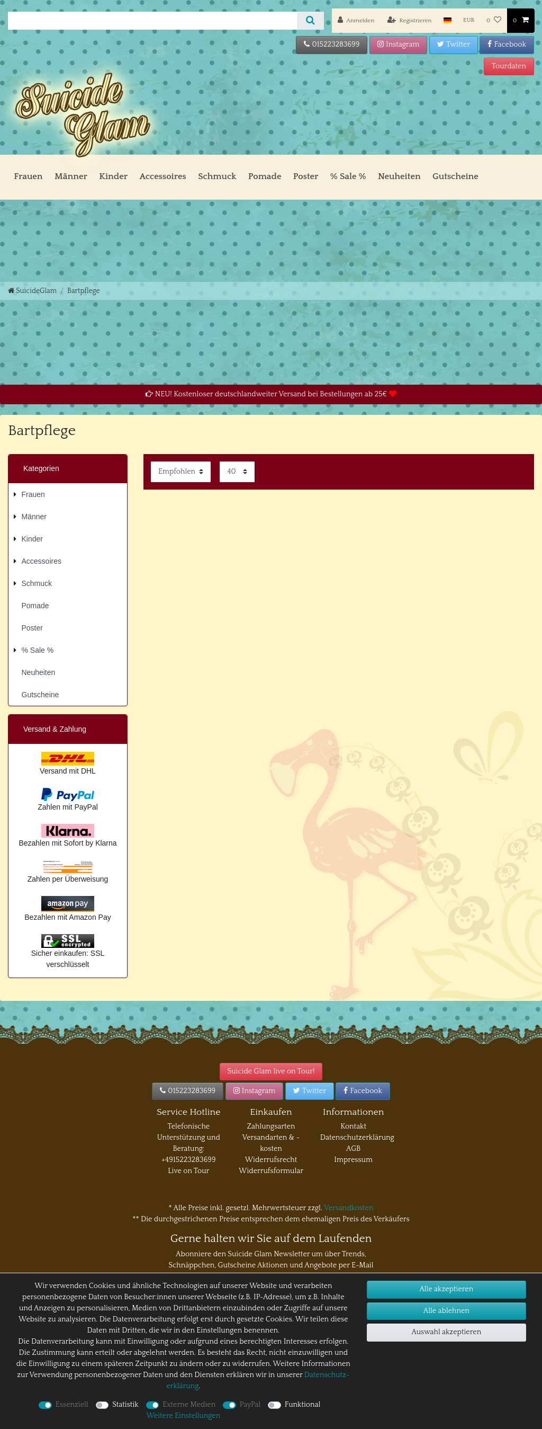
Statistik (125, 1404)
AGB (353, 1148)
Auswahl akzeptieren (446, 1332)
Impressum (353, 1160)
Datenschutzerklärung (357, 1137)
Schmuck (217, 176)
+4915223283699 (188, 1160)
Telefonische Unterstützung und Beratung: (188, 1137)
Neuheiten (399, 176)
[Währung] (469, 20)
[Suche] (310, 21)
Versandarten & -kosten (271, 1143)
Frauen (28, 176)
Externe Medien (188, 1404)
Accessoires (162, 176)
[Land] (447, 20)
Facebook (506, 44)
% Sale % (348, 176)
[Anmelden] (356, 20)
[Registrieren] (410, 20)
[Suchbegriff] (152, 21)
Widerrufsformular (271, 1171)
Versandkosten (348, 1208)
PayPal (250, 1404)
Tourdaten (509, 66)
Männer (71, 176)
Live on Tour (188, 1171)
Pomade (265, 176)
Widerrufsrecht (271, 1160)
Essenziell (72, 1404)
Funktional (302, 1404)
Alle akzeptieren (446, 1289)
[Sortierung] (181, 471)
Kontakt (353, 1126)
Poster (306, 176)
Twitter (453, 44)
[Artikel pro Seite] (237, 471)
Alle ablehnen (446, 1311)
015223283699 (331, 44)
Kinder (113, 176)
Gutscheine (455, 176)
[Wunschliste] (494, 20)
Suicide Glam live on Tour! (271, 1071)
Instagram (398, 44)
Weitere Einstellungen (183, 1416)
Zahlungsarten (271, 1126)
